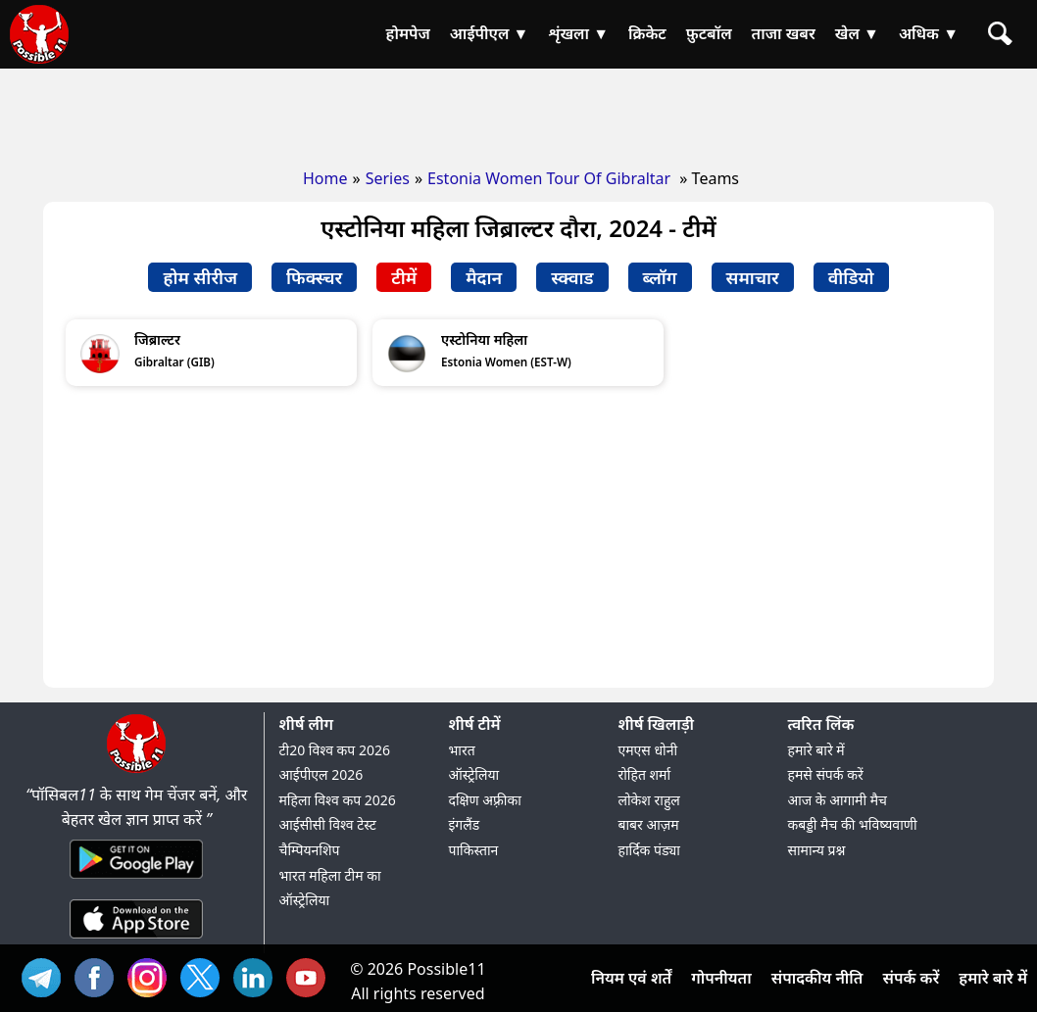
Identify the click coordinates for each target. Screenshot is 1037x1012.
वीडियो (851, 277)
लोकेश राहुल (649, 800)
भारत (462, 750)
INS (151, 975)
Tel (46, 975)
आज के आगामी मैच (837, 800)
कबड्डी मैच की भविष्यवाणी (852, 824)
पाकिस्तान (474, 850)
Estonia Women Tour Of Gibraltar (550, 178)
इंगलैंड (464, 824)
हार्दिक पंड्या (649, 850)
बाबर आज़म (648, 824)
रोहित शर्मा (644, 774)
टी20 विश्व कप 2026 (335, 750)
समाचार (752, 277)
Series (388, 178)
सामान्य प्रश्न (817, 850)
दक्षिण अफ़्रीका (485, 800)
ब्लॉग (660, 277)
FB (98, 975)
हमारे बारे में (816, 750)
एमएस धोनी (648, 750)
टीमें (404, 277)
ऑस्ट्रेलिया (474, 774)
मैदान (484, 277)
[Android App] (136, 880)
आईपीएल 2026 (321, 774)
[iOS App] (136, 939)
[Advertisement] (518, 113)
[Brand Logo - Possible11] (136, 769)
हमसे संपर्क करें (826, 774)
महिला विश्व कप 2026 (337, 800)
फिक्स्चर (314, 277)
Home (325, 178)
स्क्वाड (572, 277)
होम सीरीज (200, 277)
